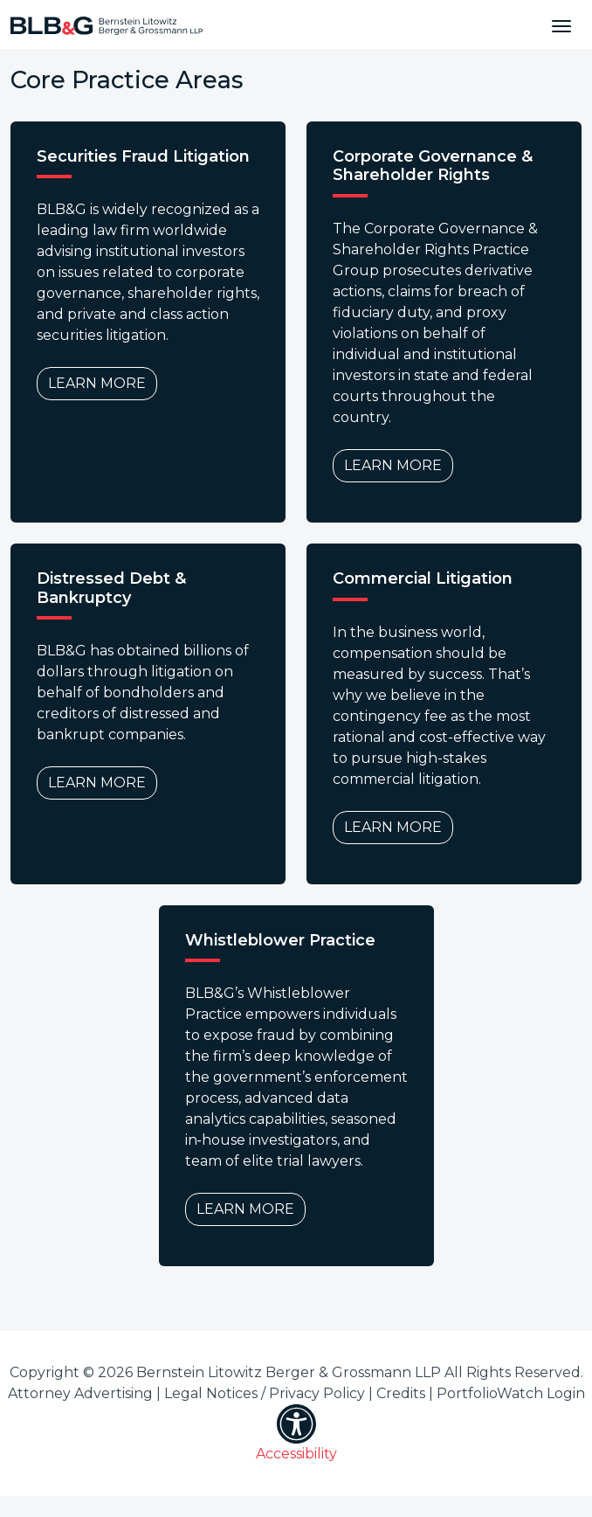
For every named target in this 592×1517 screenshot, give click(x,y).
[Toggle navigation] (561, 24)
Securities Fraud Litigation (143, 157)
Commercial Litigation (423, 579)
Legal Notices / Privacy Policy (264, 1393)
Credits (400, 1393)
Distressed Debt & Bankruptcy (111, 588)
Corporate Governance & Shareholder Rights (433, 166)
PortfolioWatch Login (511, 1393)
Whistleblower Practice (280, 941)
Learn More (97, 383)
